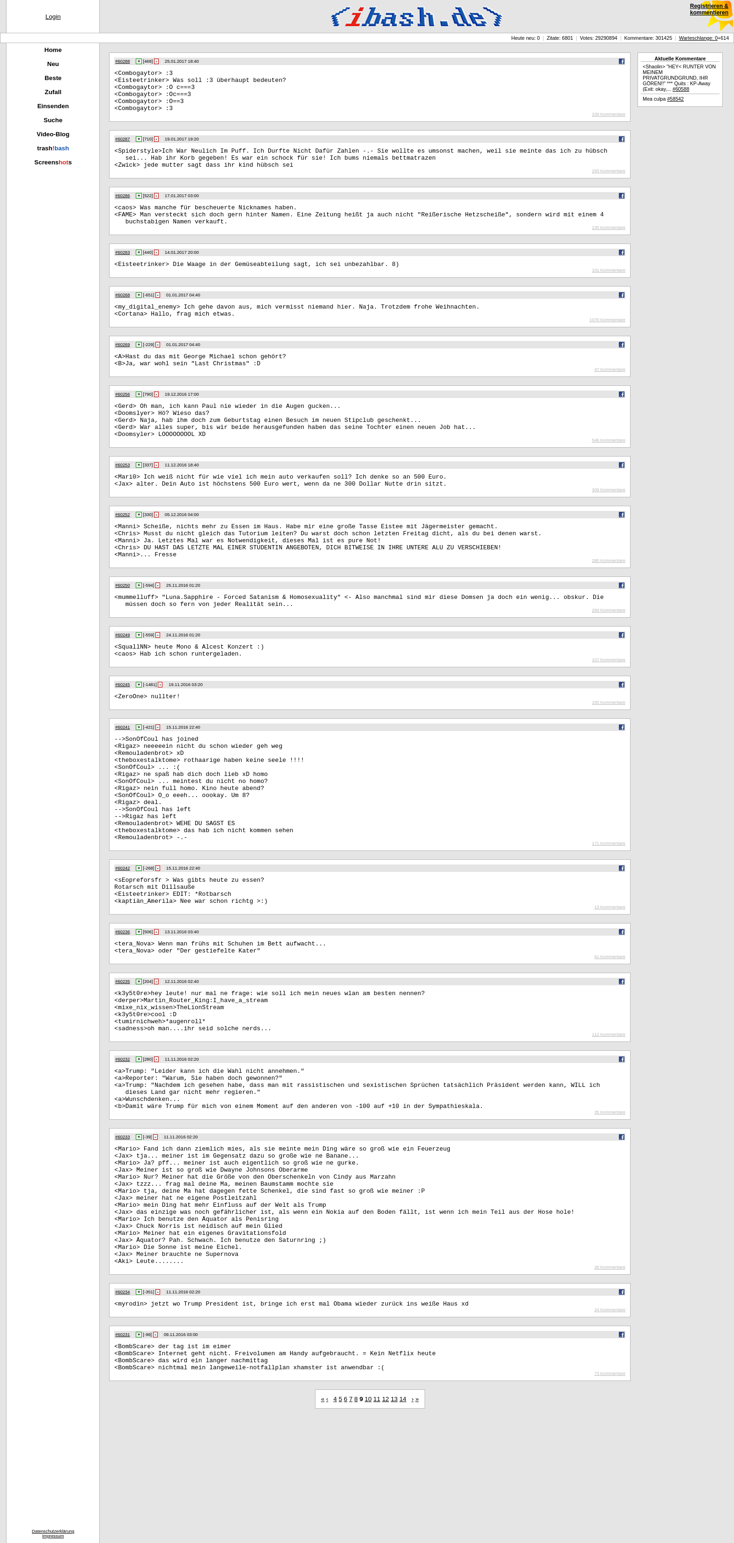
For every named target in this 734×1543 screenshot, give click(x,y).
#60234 (122, 1410)
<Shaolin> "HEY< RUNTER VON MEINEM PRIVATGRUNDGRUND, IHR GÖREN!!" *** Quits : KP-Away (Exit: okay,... (679, 78)
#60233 (122, 1231)
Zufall (53, 92)
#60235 (122, 1058)
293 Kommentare (608, 183)
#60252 (122, 548)
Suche (53, 120)
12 (385, 1524)
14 (402, 1524)
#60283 (122, 269)
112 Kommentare (608, 1120)
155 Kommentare (608, 750)
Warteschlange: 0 (698, 38)
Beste (52, 77)
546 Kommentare (608, 471)
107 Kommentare (608, 706)
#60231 (122, 1454)
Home (53, 49)
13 (394, 1524)
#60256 (122, 418)
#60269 (122, 365)
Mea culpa (663, 99)
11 (377, 1524)
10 (368, 1524)
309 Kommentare (608, 523)
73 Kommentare (610, 1498)
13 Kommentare (610, 981)
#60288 (122, 61)
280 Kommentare (608, 601)
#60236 (122, 1006)
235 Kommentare (608, 244)
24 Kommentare (610, 1429)
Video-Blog (53, 134)
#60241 (122, 775)
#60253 (122, 496)
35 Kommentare (610, 1206)
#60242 (122, 937)
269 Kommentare (608, 653)
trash (53, 148)
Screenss (53, 162)
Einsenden (53, 106)
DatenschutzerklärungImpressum (53, 1533)
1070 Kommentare (607, 341)
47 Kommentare (610, 393)
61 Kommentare (610, 1034)
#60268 (122, 313)
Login (53, 16)
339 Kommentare (608, 122)
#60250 (122, 626)
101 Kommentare (608, 288)
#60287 (122, 147)
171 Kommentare (608, 912)
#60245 (122, 731)
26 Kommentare (610, 1385)
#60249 (122, 678)
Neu (53, 63)
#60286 (122, 208)
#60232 (122, 1145)
